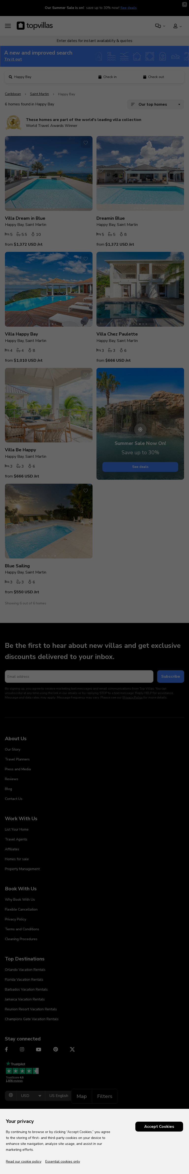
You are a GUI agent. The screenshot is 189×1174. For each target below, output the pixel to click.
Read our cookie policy (23, 1161)
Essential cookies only (62, 1161)
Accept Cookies (159, 1126)
